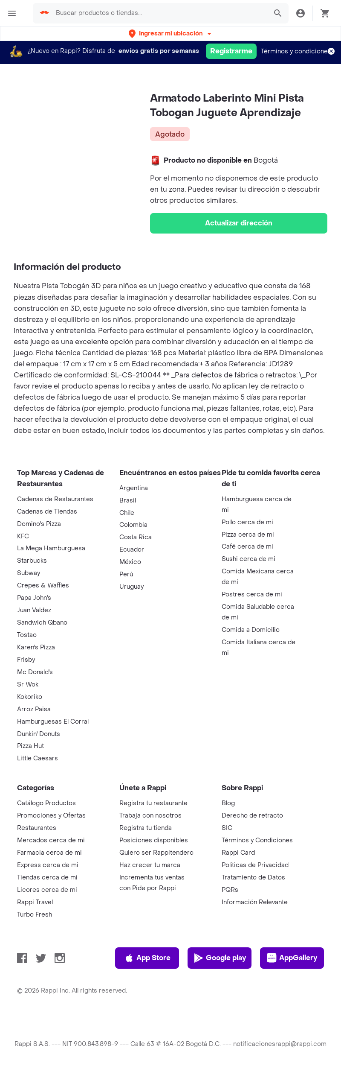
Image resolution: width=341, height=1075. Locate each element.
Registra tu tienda (145, 828)
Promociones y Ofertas (51, 816)
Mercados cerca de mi (51, 840)
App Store (147, 958)
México (130, 562)
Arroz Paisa (34, 709)
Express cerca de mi (47, 865)
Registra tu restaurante (153, 803)
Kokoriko (29, 697)
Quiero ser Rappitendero (156, 853)
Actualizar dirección (238, 223)
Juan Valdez (34, 610)
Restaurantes (36, 828)
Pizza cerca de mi (248, 535)
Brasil (127, 501)
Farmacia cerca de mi (49, 853)
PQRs (230, 890)
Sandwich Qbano (42, 623)
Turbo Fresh (34, 915)
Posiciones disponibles (153, 840)
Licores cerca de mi (47, 890)
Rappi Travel (35, 902)
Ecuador (131, 550)
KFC (23, 536)
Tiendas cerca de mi (47, 877)
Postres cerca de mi (252, 594)
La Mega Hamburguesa (51, 548)
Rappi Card (238, 853)
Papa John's (34, 598)
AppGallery (292, 958)
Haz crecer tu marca (149, 865)
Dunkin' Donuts (38, 734)
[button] (170, 33)
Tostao (27, 635)
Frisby (26, 660)
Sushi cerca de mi (248, 559)
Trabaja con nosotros (150, 816)
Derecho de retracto (252, 816)
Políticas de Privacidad (255, 865)
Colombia (133, 525)
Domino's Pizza (39, 524)
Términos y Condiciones (257, 840)
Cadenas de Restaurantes (55, 499)
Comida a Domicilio (251, 630)
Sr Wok (27, 685)
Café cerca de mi (247, 547)
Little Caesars (37, 758)
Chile (126, 513)
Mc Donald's (35, 672)
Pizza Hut (30, 746)
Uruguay (131, 587)
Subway (28, 573)
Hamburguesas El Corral (53, 722)
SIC (227, 828)
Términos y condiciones (296, 51)
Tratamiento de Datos (253, 877)
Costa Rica (135, 537)
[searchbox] (159, 13)
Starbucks (32, 561)
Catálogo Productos (46, 803)
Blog (228, 803)
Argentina (133, 488)
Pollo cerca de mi (247, 522)
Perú (126, 574)
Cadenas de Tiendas (47, 512)
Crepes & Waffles (43, 585)
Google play (220, 958)
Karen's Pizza (36, 647)
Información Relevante (255, 902)
